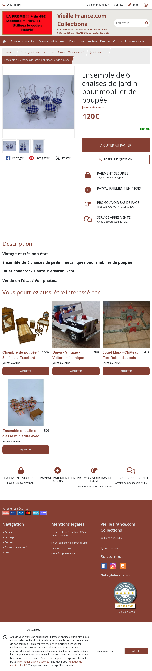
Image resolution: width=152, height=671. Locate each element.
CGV (5, 552)
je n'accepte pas (105, 651)
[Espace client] (146, 5)
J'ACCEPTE (136, 651)
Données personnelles (64, 553)
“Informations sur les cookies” (33, 661)
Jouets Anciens (93, 107)
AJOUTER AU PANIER (115, 145)
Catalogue (9, 537)
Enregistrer (39, 158)
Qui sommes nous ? (14, 547)
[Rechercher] (146, 23)
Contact (118, 4)
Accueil (10, 52)
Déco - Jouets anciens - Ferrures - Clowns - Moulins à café (52, 52)
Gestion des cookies (62, 548)
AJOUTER (26, 371)
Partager (14, 158)
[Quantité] (89, 129)
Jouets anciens (98, 52)
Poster (62, 158)
